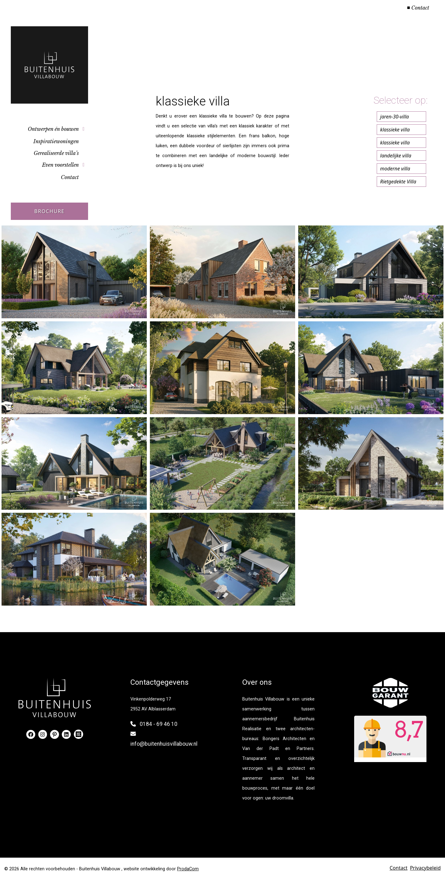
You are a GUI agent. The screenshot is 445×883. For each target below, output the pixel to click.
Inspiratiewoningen (56, 141)
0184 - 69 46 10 (158, 724)
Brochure (49, 211)
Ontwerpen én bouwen (53, 129)
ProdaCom (188, 869)
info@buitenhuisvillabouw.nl (163, 744)
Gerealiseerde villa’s (56, 153)
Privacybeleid (425, 867)
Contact (420, 8)
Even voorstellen (60, 165)
